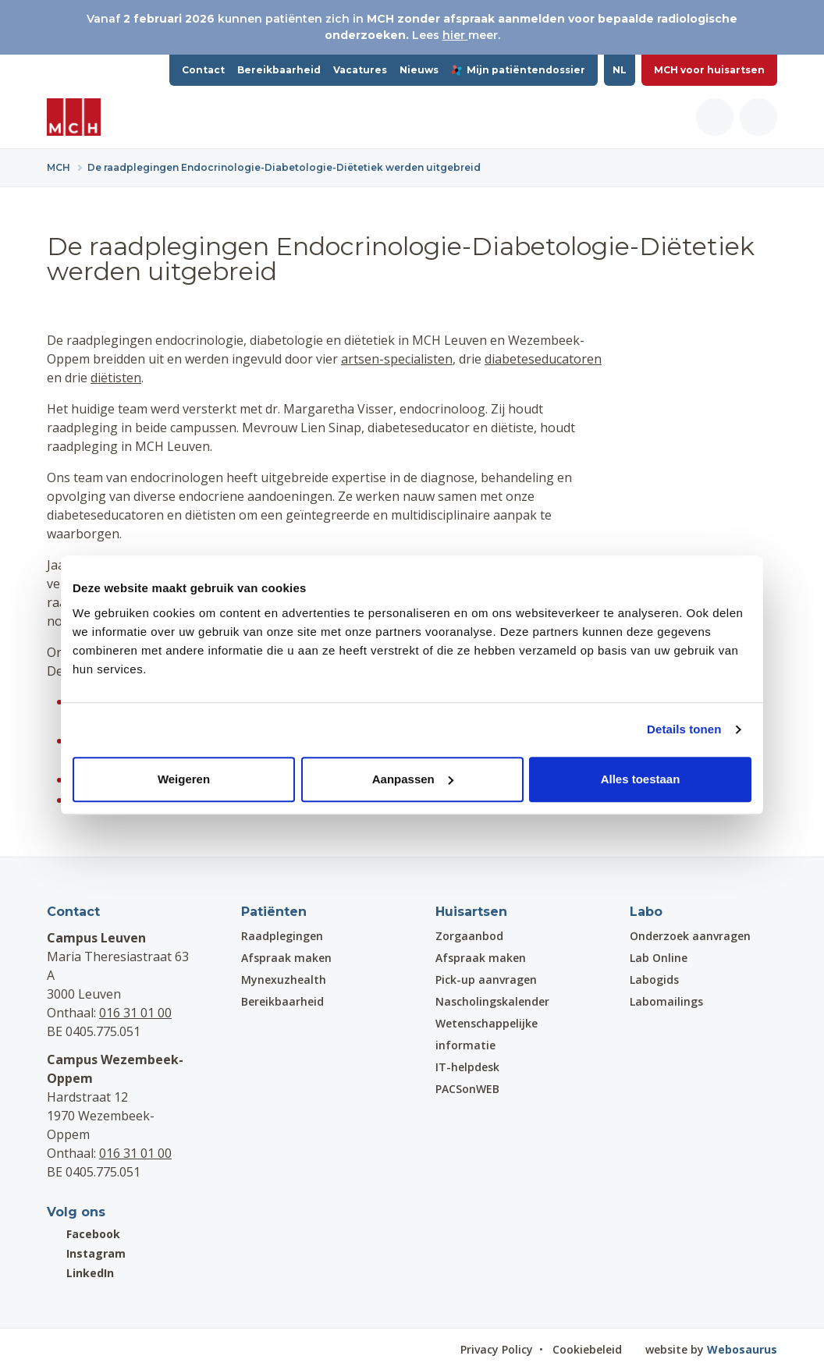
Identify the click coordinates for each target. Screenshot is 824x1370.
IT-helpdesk (467, 1066)
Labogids (654, 979)
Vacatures (360, 70)
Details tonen (684, 729)
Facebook (83, 1233)
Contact (203, 70)
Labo (646, 911)
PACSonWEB (467, 1088)
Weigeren (184, 779)
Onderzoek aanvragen (690, 935)
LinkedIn (80, 1272)
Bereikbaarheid (279, 70)
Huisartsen (471, 911)
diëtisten (116, 377)
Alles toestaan (640, 779)
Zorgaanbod (469, 935)
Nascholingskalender (492, 1001)
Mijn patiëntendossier (518, 70)
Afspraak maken (286, 957)
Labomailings (666, 1001)
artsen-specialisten (397, 358)
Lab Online (658, 957)
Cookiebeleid (587, 1349)
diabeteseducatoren (543, 358)
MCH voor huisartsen (709, 70)
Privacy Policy (496, 1349)
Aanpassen (412, 779)
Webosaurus (742, 1349)
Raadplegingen (282, 935)
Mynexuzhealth (283, 979)
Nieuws (419, 70)
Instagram (86, 1253)
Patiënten (274, 911)
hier (455, 35)
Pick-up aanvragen (486, 979)
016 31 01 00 (135, 1012)
